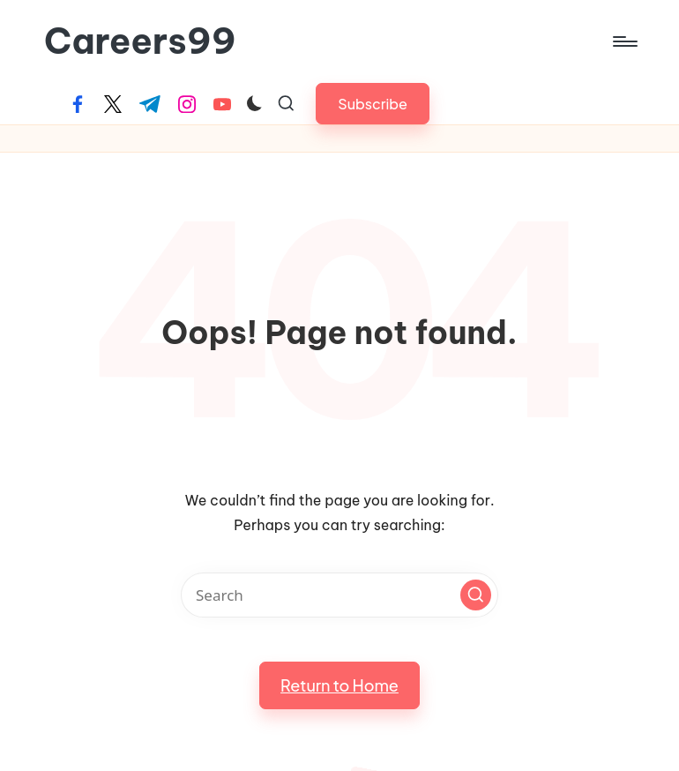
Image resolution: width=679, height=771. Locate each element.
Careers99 (140, 41)
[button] (372, 103)
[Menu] (624, 41)
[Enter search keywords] (339, 595)
